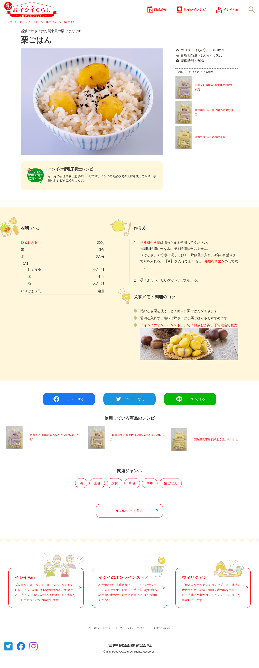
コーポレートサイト (101, 639)
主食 (97, 494)
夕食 (114, 494)
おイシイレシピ (195, 16)
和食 (132, 494)
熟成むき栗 (29, 256)
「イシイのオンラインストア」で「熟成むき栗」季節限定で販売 (188, 337)
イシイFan (230, 16)
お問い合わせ (162, 639)
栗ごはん (170, 494)
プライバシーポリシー (133, 639)
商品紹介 (160, 16)
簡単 (149, 494)
